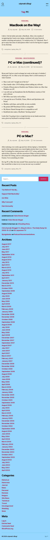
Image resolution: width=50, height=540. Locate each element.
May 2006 (5, 382)
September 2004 (8, 429)
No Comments (38, 67)
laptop (13, 49)
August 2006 (7, 374)
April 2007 (6, 353)
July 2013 (5, 262)
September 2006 (8, 371)
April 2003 (6, 470)
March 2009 (6, 306)
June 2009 (6, 299)
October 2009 (7, 288)
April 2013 (5, 265)
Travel (4, 503)
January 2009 (7, 312)
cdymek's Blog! (25, 4)
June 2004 (6, 434)
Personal (25, 20)
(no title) (5, 198)
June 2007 (6, 351)
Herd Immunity (7, 206)
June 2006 (6, 379)
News (4, 488)
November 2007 (8, 340)
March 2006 (6, 387)
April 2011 (5, 278)
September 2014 (8, 254)
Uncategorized (29, 58)
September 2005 (8, 403)
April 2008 (6, 335)
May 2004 (5, 436)
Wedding (5, 508)
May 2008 (5, 332)
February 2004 (7, 444)
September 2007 (8, 343)
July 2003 (5, 462)
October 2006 (7, 369)
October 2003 (7, 455)
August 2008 (7, 325)
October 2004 (7, 426)
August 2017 (6, 244)
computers (7, 49)
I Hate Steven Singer (21, 216)
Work (4, 511)
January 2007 (7, 361)
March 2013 (6, 267)
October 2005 (7, 400)
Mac (17, 49)
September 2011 (8, 275)
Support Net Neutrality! (10, 194)
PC (20, 49)
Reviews (5, 493)
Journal (4, 485)
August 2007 (7, 345)
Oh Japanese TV (20, 230)
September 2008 (8, 322)
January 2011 (7, 280)
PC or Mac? (25, 136)
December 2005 (8, 395)
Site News (5, 498)
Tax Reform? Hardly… (10, 190)
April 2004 (6, 439)
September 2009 (8, 291)
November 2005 (8, 397)
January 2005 (7, 418)
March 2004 (6, 442)
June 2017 (6, 249)
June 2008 (6, 330)
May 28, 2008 (25, 29)
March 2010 (6, 286)
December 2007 (8, 338)
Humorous (6, 482)
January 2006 (7, 392)
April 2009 (6, 304)
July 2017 (5, 247)
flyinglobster (6, 234)
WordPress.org (7, 529)
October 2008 (7, 319)
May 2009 (5, 301)
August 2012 (6, 270)
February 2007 (7, 358)
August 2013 (6, 260)
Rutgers (5, 495)
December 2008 (8, 314)
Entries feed (6, 523)
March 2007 (6, 356)
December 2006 (8, 364)
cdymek (14, 29)
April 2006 (6, 384)
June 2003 (6, 465)
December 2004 (8, 421)
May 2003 (5, 468)
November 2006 (8, 366)
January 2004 (7, 447)
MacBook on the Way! (25, 25)
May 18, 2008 (25, 140)
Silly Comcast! (7, 202)
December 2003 (8, 449)
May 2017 (5, 252)
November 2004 (8, 423)
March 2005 (6, 413)
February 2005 (7, 416)
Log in (4, 521)
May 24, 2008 (25, 67)
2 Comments (38, 29)
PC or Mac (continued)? (25, 62)
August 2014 (6, 257)
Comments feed (8, 526)
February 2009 (7, 309)
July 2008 (5, 327)
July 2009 (5, 296)
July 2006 (5, 377)
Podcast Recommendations (24, 234)
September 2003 (8, 457)
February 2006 (7, 390)
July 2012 (5, 273)
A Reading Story (24, 224)
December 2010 (8, 283)
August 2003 (7, 460)
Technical (5, 501)
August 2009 (7, 293)
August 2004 (7, 431)
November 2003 (8, 452)
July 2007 (5, 348)
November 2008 (8, 317)
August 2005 (7, 405)
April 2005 (6, 410)
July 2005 (5, 408)
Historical (5, 480)
